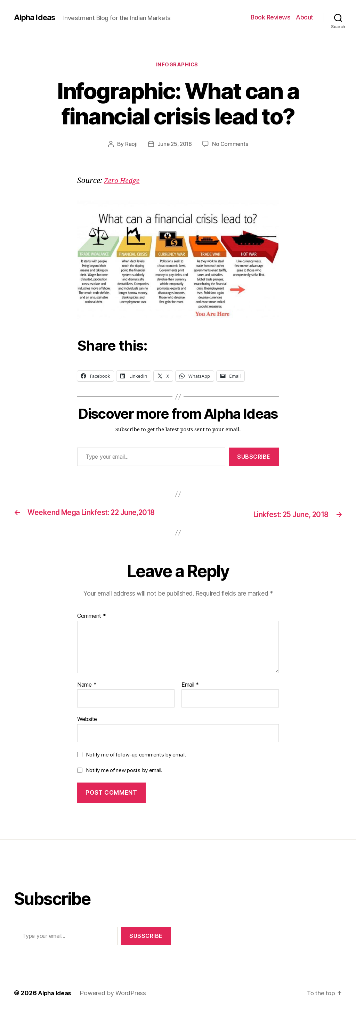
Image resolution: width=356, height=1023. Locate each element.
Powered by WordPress (115, 1003)
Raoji (130, 145)
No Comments (231, 145)
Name (86, 695)
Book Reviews (270, 17)
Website (87, 729)
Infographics (178, 66)
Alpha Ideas (36, 17)
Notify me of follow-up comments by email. (136, 765)
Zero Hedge (123, 182)
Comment (91, 627)
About (304, 17)
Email (190, 695)
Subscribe (253, 458)
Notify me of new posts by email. (124, 781)
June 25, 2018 (174, 145)
